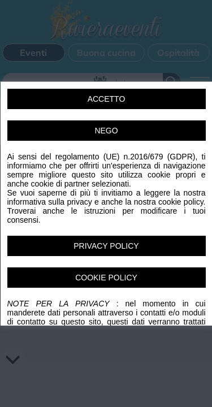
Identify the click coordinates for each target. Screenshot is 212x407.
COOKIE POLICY (106, 277)
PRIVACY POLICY (106, 245)
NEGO (106, 130)
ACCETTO (106, 98)
